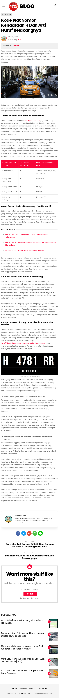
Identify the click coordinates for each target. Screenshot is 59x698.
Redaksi (32, 689)
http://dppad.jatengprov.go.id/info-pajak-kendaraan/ (23, 343)
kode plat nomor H (32, 120)
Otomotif (6, 15)
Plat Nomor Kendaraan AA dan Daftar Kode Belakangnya (29, 557)
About (15, 689)
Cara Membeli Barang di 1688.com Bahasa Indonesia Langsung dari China (29, 545)
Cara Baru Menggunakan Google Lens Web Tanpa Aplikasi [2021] (23, 660)
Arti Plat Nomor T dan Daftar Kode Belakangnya (24, 250)
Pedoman (42, 689)
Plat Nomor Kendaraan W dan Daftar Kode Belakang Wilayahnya (26, 235)
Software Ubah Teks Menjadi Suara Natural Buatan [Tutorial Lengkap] (22, 634)
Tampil (16, 46)
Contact (23, 689)
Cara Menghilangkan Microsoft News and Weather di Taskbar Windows (22, 647)
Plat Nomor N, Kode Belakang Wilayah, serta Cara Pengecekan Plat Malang (30, 243)
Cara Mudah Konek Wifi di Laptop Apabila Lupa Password (22, 672)
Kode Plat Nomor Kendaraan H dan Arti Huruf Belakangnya (23, 25)
